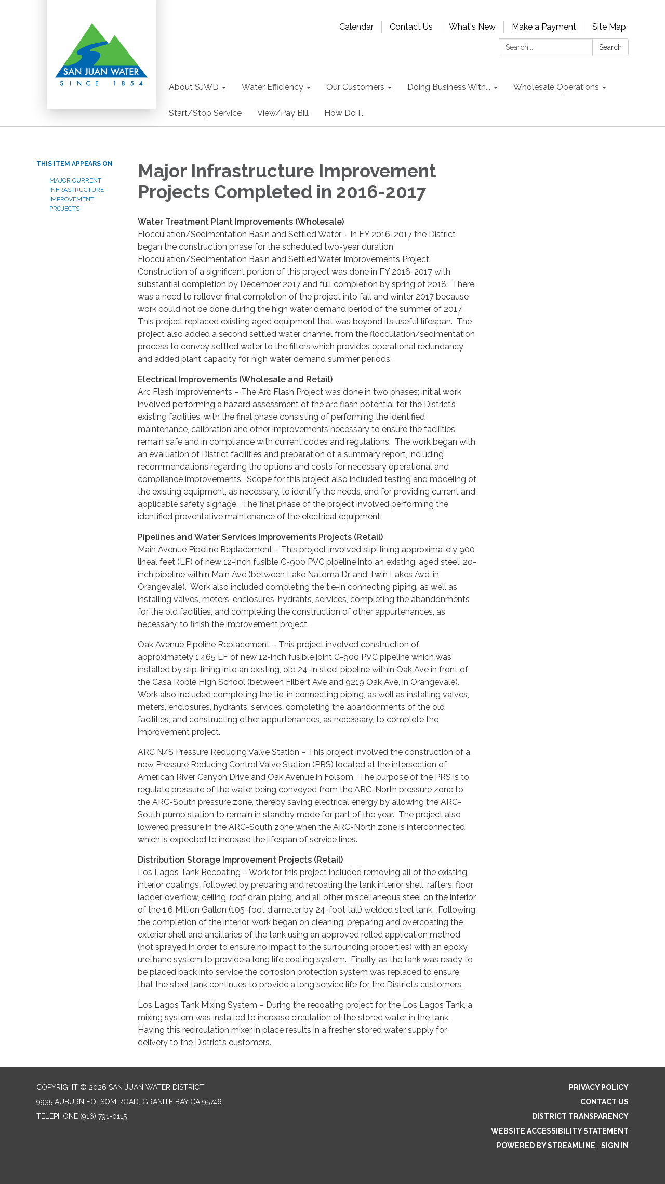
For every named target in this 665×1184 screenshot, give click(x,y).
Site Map (609, 27)
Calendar (356, 27)
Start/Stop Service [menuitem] (205, 113)
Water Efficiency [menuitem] (272, 87)
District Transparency (580, 1116)
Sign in (615, 1145)
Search (610, 47)
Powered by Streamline (546, 1145)
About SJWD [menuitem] (194, 87)
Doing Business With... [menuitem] (448, 87)
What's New (472, 27)
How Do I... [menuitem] (344, 113)
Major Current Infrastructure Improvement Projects (76, 194)
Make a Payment (544, 27)
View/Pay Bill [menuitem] (283, 113)
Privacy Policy (599, 1087)
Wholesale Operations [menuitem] (556, 87)
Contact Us (411, 27)
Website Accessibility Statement (560, 1131)
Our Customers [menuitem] (355, 87)
